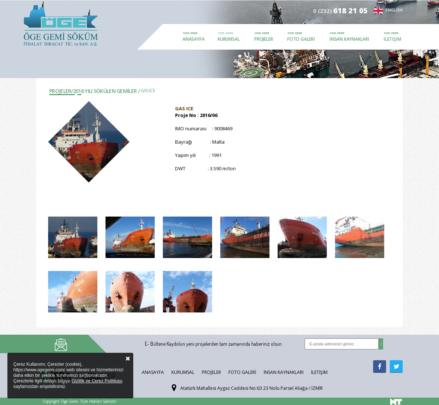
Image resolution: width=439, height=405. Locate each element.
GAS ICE (148, 90)
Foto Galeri (301, 39)
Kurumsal (228, 39)
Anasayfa (193, 39)
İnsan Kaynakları (349, 39)
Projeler (263, 39)
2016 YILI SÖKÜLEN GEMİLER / (106, 90)
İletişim (392, 39)
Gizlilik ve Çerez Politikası (96, 381)
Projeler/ (61, 90)
